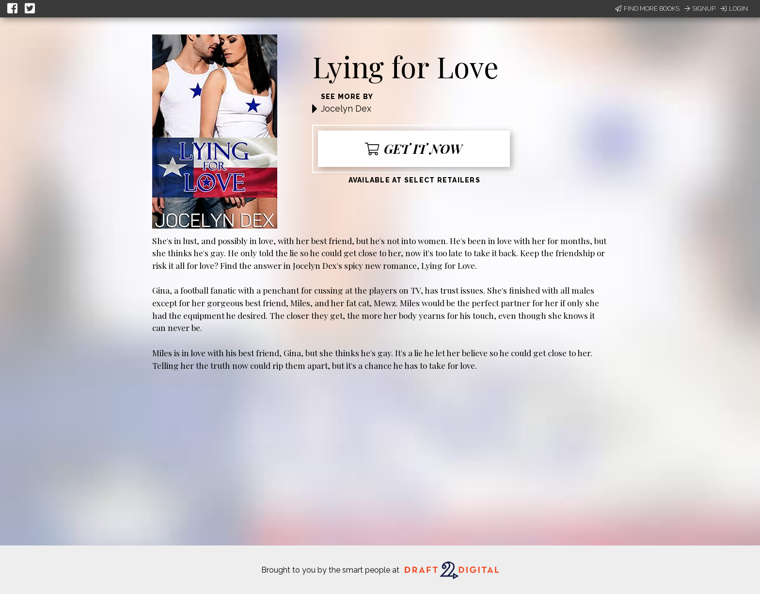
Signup (699, 8)
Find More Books (647, 8)
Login (734, 8)
